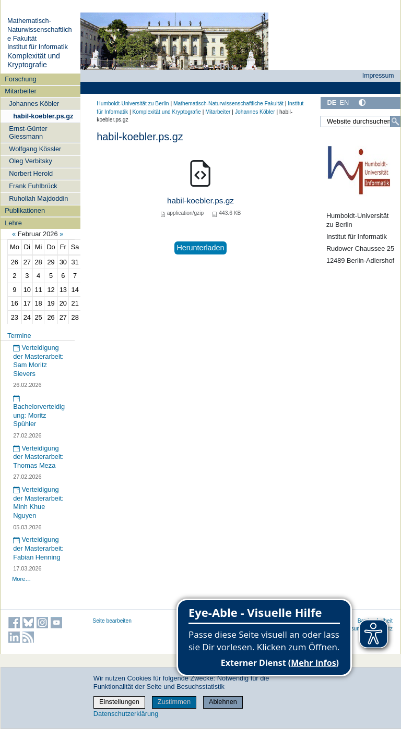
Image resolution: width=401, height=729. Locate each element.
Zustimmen (174, 702)
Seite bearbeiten (112, 621)
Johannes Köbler (34, 103)
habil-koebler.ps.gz (43, 116)
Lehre (13, 223)
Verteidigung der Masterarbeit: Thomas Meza (38, 456)
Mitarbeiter (20, 91)
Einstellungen (119, 702)
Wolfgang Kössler (35, 149)
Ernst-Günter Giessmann (28, 132)
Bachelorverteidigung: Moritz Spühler (39, 411)
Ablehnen (223, 702)
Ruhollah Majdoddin (38, 198)
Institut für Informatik (37, 47)
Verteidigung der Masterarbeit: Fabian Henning (38, 548)
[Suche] (395, 121)
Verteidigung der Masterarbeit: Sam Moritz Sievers (38, 361)
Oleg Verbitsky (30, 161)
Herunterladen (200, 248)
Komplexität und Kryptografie (33, 60)
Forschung (20, 79)
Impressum (378, 75)
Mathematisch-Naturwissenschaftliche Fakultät (39, 29)
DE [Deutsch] (331, 102)
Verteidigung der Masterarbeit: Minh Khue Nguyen (38, 502)
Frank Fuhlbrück (33, 186)
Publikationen (25, 210)
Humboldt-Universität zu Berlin (133, 103)
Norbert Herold (31, 173)
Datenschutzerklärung (125, 714)
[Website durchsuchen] (360, 121)
